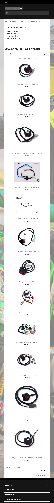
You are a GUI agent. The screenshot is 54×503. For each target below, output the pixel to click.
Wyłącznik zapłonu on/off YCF (27, 114)
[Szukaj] (14, 8)
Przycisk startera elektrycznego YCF (27, 375)
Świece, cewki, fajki (13, 36)
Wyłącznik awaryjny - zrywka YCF (27, 312)
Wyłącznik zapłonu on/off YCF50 (27, 84)
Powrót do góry (41, 475)
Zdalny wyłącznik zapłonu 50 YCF (27, 342)
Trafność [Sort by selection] (21, 54)
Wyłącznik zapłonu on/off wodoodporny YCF (27, 153)
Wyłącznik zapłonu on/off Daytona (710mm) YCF (27, 458)
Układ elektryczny (17, 27)
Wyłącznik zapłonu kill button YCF (27, 219)
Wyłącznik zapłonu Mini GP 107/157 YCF (27, 187)
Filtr (44, 54)
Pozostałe (10, 41)
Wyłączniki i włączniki (14, 38)
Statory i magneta (13, 31)
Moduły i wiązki (12, 34)
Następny (45, 470)
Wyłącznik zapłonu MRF (27, 282)
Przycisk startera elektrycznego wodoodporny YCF (27, 418)
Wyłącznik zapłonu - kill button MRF (27, 252)
